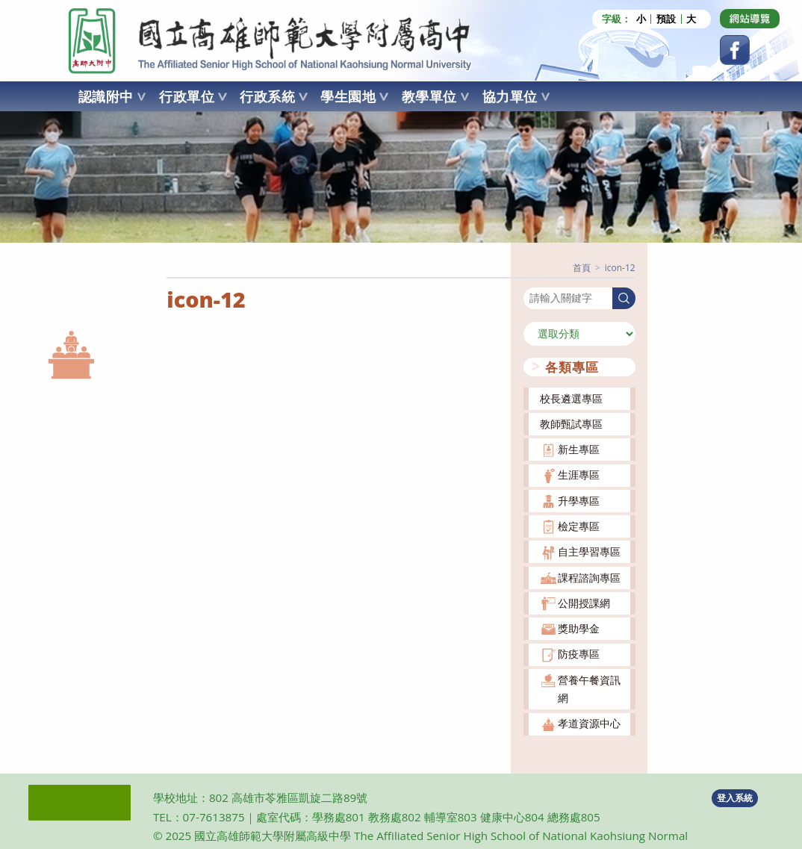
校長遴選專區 (571, 398)
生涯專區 (579, 474)
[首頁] (582, 267)
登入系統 (735, 798)
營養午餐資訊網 (589, 689)
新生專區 (579, 449)
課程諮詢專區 (589, 577)
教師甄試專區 (571, 424)
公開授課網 (584, 603)
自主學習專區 (589, 551)
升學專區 (579, 501)
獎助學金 (579, 628)
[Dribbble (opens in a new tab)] (750, 18)
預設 (666, 19)
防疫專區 (579, 654)
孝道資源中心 (589, 723)
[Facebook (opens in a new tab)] (735, 50)
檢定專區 (579, 526)
